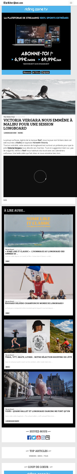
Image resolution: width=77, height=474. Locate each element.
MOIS (40, 456)
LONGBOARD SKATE (12, 421)
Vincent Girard (9, 249)
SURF (7, 261)
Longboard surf (10, 133)
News (8, 367)
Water (20, 133)
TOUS (46, 456)
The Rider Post (9, 117)
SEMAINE (32, 456)
